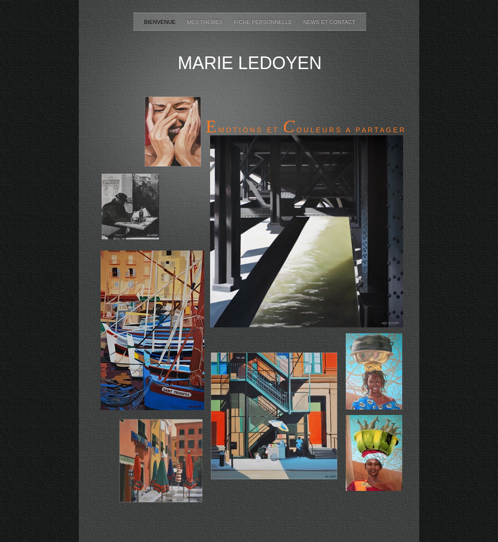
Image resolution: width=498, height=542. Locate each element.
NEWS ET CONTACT (329, 22)
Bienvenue (160, 22)
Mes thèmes (205, 22)
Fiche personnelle (263, 22)
